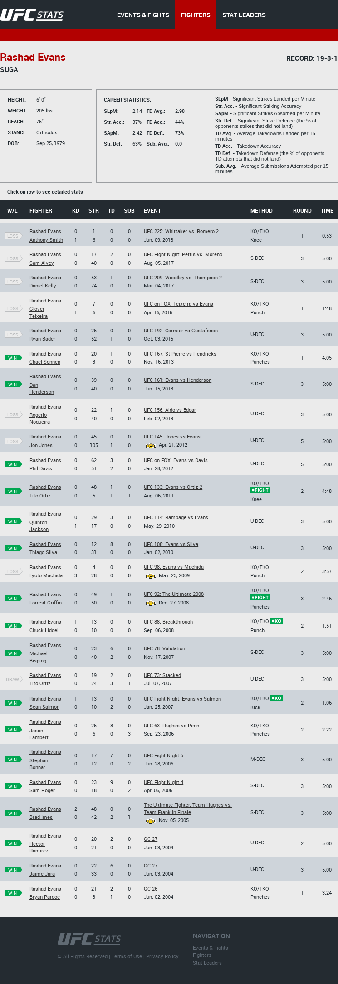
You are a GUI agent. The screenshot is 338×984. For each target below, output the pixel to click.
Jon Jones (41, 445)
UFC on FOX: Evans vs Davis (176, 460)
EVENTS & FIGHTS (143, 14)
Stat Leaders (207, 962)
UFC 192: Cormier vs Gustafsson (181, 330)
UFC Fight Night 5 (163, 755)
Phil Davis (40, 468)
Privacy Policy (162, 956)
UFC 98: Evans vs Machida (174, 566)
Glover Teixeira (38, 312)
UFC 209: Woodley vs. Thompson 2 (183, 277)
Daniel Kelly (42, 285)
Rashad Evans (45, 231)
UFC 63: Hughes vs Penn (171, 725)
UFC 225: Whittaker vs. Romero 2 (181, 231)
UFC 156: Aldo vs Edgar (170, 409)
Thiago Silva (43, 552)
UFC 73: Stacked (162, 675)
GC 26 (150, 888)
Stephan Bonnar (38, 763)
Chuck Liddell (44, 630)
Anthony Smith (46, 239)
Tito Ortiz (40, 495)
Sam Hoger (42, 790)
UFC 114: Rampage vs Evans (176, 517)
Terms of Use (127, 956)
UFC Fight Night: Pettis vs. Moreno (183, 254)
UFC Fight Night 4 (163, 782)
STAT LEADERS (244, 14)
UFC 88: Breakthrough (168, 621)
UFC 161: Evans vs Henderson (177, 379)
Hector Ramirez (39, 847)
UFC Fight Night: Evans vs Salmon (182, 698)
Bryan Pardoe (44, 896)
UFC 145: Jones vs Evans (172, 436)
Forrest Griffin (45, 602)
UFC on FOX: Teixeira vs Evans (178, 303)
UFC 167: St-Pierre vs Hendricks (180, 353)
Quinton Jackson (39, 525)
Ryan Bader (42, 338)
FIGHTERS (196, 14)
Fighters (202, 954)
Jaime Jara (42, 873)
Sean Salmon (44, 706)
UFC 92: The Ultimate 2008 (174, 593)
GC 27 (150, 838)
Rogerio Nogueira (39, 418)
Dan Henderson (41, 388)
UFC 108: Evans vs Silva (171, 544)
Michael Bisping (38, 656)
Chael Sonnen (44, 361)
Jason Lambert (39, 733)
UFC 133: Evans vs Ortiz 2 (173, 486)
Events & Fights (210, 947)
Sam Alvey (41, 262)
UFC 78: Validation (164, 648)
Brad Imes (41, 817)
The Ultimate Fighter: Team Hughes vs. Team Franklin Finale (188, 808)
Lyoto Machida (46, 575)
